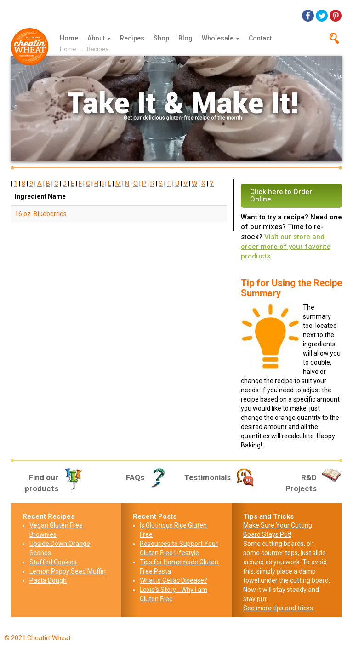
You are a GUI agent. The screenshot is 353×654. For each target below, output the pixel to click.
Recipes (132, 38)
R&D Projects (313, 482)
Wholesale (220, 38)
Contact (260, 38)
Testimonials (220, 477)
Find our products (54, 482)
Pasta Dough (48, 580)
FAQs (148, 477)
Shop (161, 38)
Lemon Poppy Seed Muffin (67, 571)
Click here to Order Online (281, 196)
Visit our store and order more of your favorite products (285, 247)
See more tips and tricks (278, 608)
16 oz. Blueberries (41, 214)
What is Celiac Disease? (173, 580)
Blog (185, 38)
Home (69, 38)
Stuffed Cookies (53, 562)
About (99, 38)
